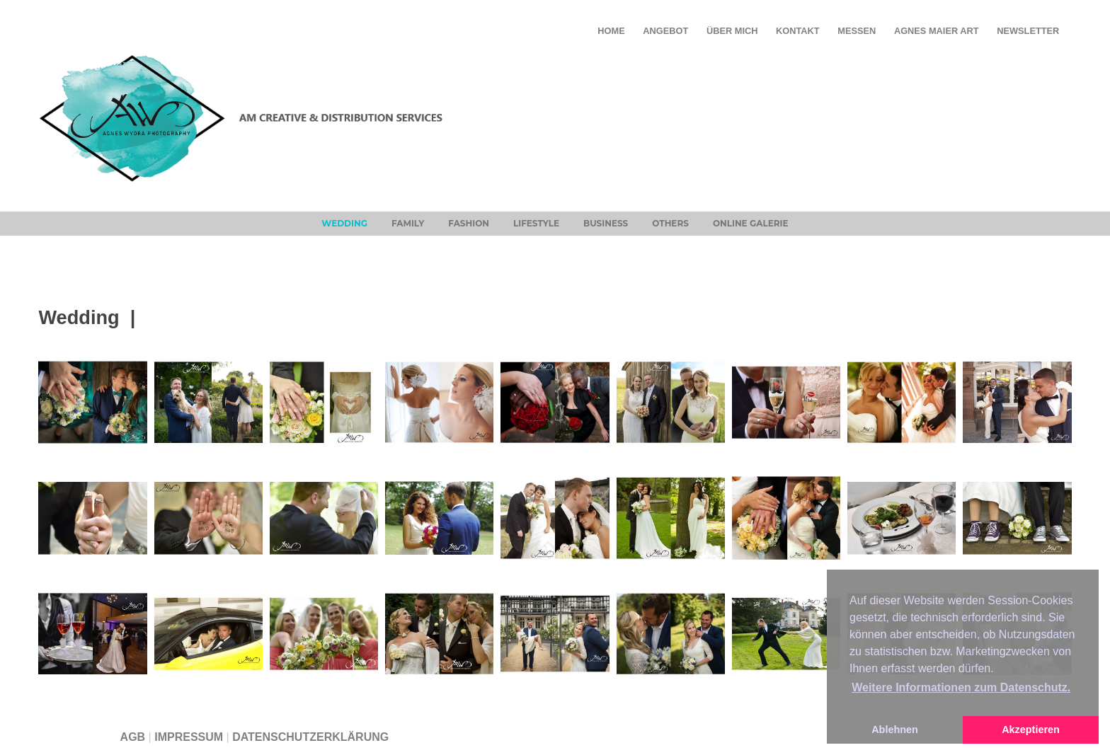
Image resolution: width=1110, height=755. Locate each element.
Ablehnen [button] (894, 729)
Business (605, 223)
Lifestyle (536, 223)
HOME (610, 30)
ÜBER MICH (732, 30)
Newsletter (1028, 30)
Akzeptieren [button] (1031, 729)
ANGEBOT (665, 30)
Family (407, 223)
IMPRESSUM (188, 737)
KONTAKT (798, 30)
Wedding (344, 223)
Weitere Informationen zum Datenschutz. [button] (961, 687)
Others (670, 223)
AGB (133, 737)
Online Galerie (751, 223)
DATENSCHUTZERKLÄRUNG (310, 737)
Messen (856, 30)
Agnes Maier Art (936, 30)
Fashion (468, 223)
